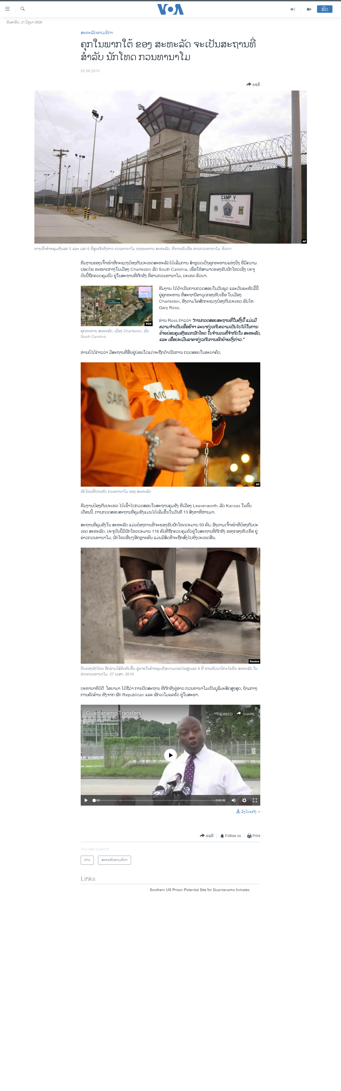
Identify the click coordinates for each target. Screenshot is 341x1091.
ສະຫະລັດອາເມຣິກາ (97, 32)
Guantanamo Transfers (113, 713)
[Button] (253, 84)
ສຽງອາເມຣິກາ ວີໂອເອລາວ (110, 720)
